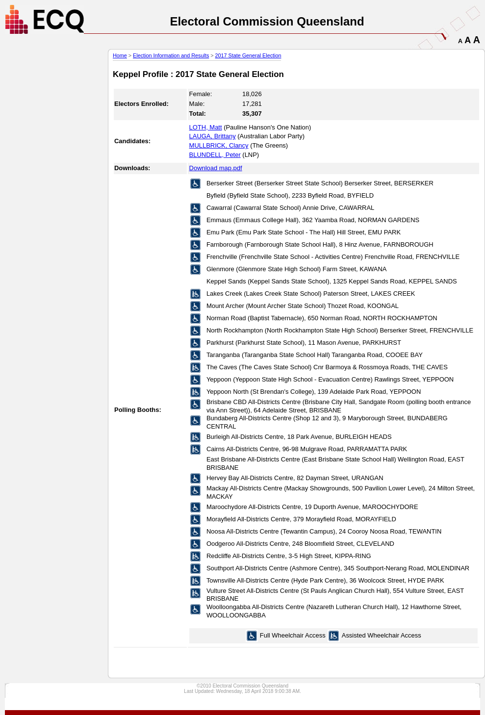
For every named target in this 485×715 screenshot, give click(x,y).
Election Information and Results (171, 55)
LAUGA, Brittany (212, 136)
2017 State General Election (248, 55)
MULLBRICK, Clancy (219, 145)
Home (120, 55)
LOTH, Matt (205, 127)
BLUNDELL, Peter (215, 154)
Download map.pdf (215, 168)
